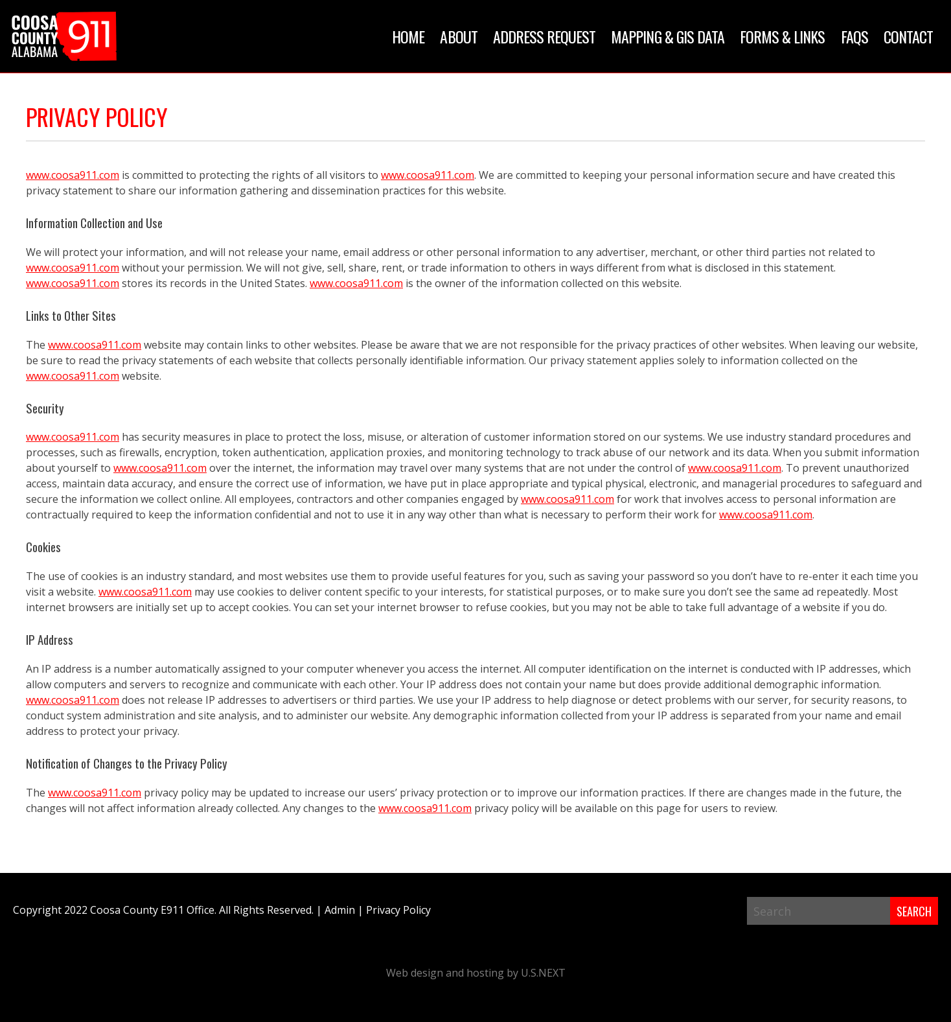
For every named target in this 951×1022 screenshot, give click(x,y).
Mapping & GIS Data (667, 36)
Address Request (544, 36)
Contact (908, 36)
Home (408, 36)
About (458, 36)
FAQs (854, 36)
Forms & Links (782, 36)
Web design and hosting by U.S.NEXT (476, 973)
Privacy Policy (398, 910)
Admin (340, 910)
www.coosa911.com (72, 175)
